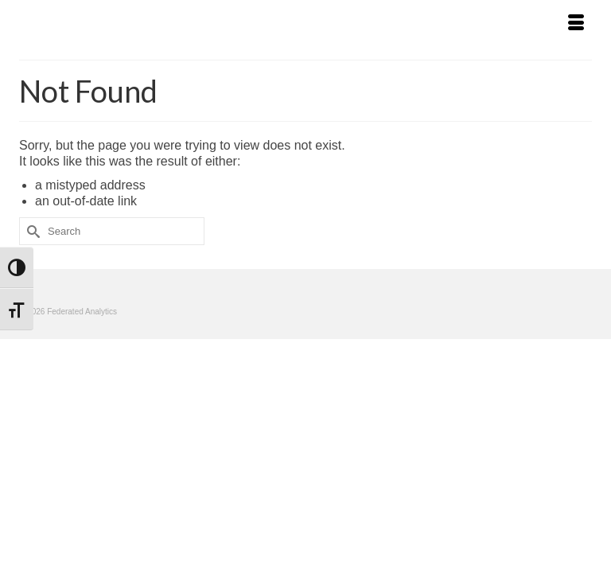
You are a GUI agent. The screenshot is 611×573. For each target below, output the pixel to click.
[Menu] (576, 24)
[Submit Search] (31, 231)
